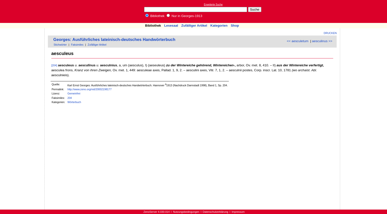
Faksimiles (77, 44)
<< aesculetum (297, 41)
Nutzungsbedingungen (186, 211)
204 (69, 97)
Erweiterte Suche (213, 4)
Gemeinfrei (73, 93)
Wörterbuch (74, 102)
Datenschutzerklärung (215, 211)
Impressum (238, 211)
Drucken (330, 33)
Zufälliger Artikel (194, 25)
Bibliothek (155, 16)
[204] (54, 65)
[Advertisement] (364, 11)
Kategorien (219, 25)
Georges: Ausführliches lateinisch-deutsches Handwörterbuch (114, 39)
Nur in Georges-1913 (184, 16)
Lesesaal (171, 25)
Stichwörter (60, 44)
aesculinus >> (322, 41)
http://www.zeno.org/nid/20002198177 (89, 89)
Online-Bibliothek (23, 11)
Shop (235, 25)
